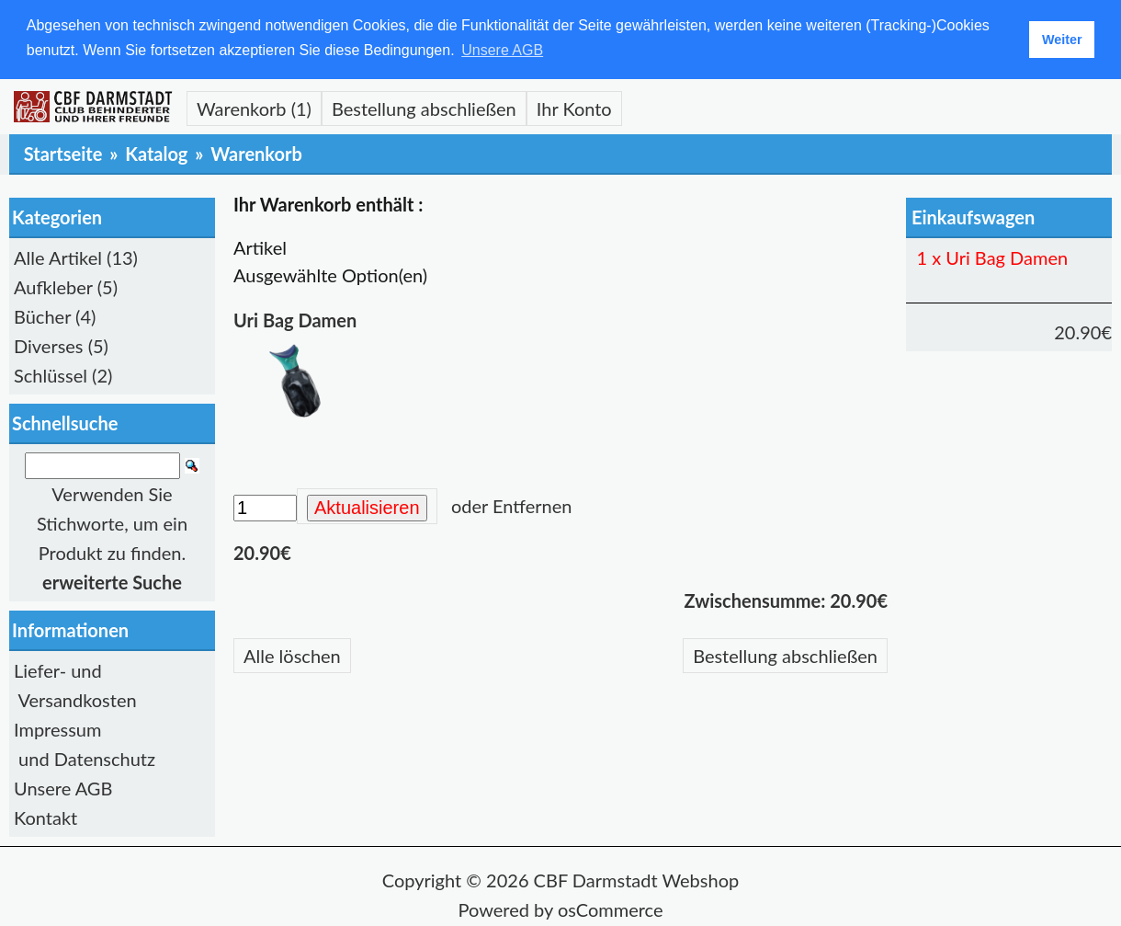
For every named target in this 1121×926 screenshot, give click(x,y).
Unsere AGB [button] (502, 50)
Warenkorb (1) (254, 108)
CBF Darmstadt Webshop (637, 879)
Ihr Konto (574, 108)
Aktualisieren (367, 507)
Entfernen (532, 505)
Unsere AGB (63, 787)
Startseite (63, 153)
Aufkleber (53, 286)
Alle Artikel (58, 257)
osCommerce (610, 908)
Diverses (49, 345)
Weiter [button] (1062, 39)
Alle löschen (292, 655)
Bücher (42, 315)
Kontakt (45, 817)
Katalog (156, 153)
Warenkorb (256, 153)
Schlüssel (50, 374)
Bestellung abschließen (424, 108)
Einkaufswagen (973, 216)
